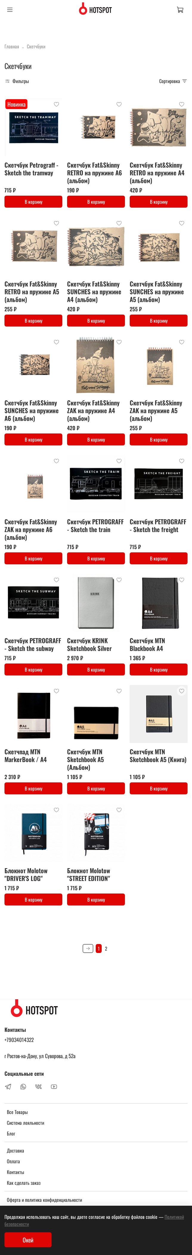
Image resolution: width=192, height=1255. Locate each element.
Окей (28, 1239)
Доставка (15, 1150)
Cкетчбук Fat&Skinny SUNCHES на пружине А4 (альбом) (94, 291)
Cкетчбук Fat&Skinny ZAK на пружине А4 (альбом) (93, 410)
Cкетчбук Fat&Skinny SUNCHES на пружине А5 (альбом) (157, 291)
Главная (11, 46)
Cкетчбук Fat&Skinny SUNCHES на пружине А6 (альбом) (31, 410)
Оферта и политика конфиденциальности (44, 1199)
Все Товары (17, 1111)
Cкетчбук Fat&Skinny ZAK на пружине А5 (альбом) (156, 410)
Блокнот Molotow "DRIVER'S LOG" (25, 874)
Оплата (13, 1161)
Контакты (15, 1172)
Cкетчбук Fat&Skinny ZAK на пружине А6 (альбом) (30, 529)
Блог (11, 1133)
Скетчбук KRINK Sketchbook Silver (89, 644)
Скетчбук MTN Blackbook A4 (147, 644)
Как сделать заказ (24, 1182)
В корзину (33, 201)
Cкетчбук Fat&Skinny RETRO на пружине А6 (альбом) (94, 172)
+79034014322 (19, 1039)
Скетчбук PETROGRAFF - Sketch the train (95, 525)
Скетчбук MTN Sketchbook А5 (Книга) (158, 755)
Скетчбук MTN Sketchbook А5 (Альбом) (85, 759)
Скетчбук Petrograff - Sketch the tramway (31, 168)
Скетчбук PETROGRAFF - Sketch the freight (158, 525)
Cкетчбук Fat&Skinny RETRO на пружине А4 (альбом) (157, 172)
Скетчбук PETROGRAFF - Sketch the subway (32, 644)
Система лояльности (25, 1122)
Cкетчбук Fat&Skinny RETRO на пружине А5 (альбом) (31, 291)
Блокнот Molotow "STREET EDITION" (88, 874)
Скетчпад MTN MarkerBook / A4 (25, 755)
